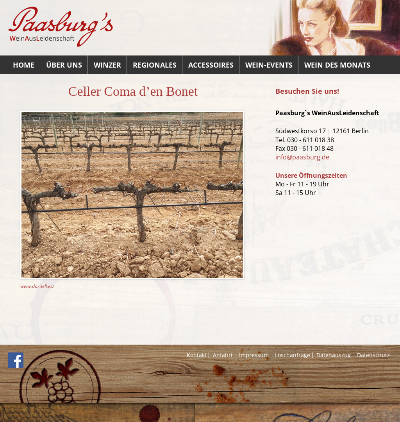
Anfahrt (223, 355)
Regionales (155, 65)
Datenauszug (333, 355)
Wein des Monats (337, 65)
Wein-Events (269, 65)
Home (23, 65)
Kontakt (197, 355)
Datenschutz (373, 355)
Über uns (64, 65)
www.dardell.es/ (37, 286)
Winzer (107, 65)
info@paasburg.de (302, 157)
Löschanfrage (292, 355)
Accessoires (211, 65)
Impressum (254, 355)
